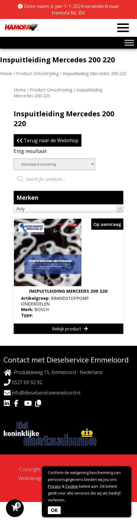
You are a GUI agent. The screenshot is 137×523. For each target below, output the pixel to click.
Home (6, 73)
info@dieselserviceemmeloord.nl (42, 392)
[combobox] (68, 208)
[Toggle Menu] (129, 42)
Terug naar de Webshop (47, 140)
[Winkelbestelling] (54, 164)
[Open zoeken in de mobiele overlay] (68, 179)
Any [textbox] (20, 208)
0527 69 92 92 (23, 382)
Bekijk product (70, 329)
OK (54, 510)
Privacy (54, 486)
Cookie (71, 486)
